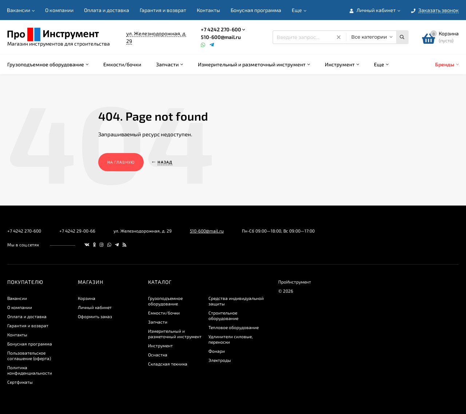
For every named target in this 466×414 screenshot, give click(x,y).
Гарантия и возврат (163, 10)
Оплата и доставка (106, 10)
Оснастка (157, 354)
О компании (59, 10)
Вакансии (18, 10)
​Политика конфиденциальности (29, 370)
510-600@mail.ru (221, 37)
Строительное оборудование (223, 315)
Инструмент (160, 345)
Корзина (86, 298)
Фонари (216, 351)
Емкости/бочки (164, 312)
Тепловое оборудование (233, 327)
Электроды (219, 360)
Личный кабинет (95, 307)
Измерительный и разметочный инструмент (175, 333)
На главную (121, 162)
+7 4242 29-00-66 (77, 230)
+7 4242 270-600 (221, 29)
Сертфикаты (20, 381)
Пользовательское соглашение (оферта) (29, 355)
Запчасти (157, 321)
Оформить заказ (95, 316)
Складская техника (167, 363)
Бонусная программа (256, 10)
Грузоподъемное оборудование (165, 301)
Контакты (208, 10)
